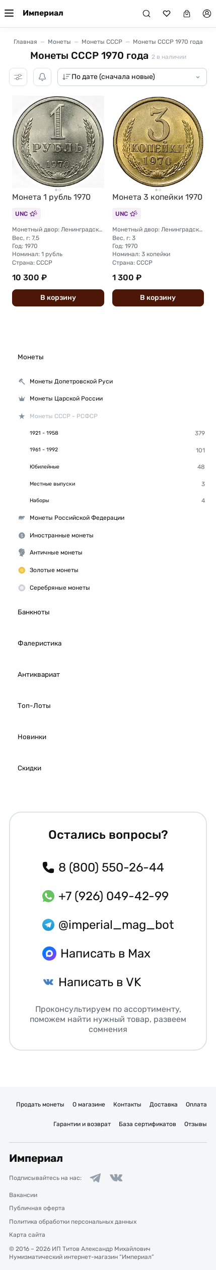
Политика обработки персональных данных (72, 1221)
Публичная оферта (37, 1208)
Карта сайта (27, 1234)
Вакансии (23, 1195)
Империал (43, 13)
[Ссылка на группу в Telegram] (95, 1177)
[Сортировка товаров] (132, 77)
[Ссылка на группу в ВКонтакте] (116, 1177)
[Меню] (9, 14)
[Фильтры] (18, 77)
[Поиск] (146, 13)
